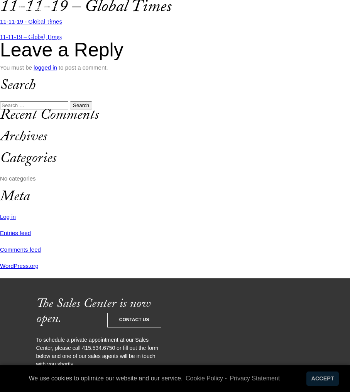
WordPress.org (19, 265)
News (283, 20)
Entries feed (15, 233)
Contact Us (134, 319)
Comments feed (20, 249)
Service (45, 20)
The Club (51, 40)
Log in (8, 216)
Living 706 (251, 20)
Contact (250, 40)
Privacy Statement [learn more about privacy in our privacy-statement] (255, 378)
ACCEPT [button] (322, 378)
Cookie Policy (204, 378)
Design (74, 20)
